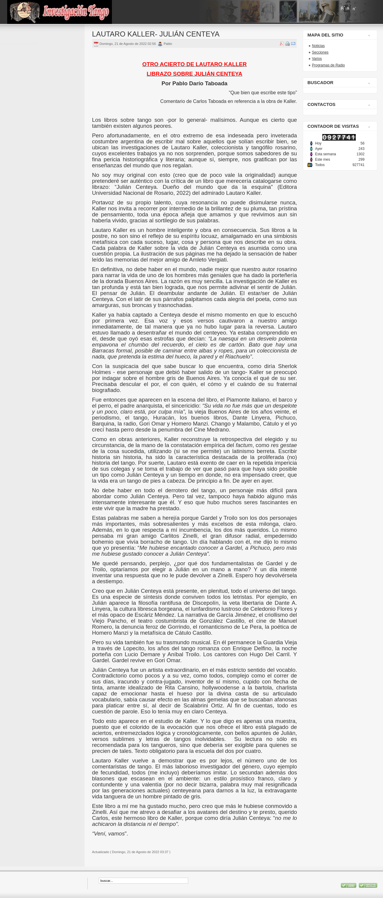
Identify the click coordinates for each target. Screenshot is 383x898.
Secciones (320, 52)
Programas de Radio (328, 65)
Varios (317, 59)
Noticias (318, 46)
